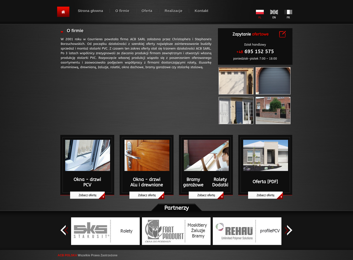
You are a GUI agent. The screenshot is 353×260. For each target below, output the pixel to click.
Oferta (147, 11)
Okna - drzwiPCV (87, 182)
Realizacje (174, 11)
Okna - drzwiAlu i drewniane (146, 182)
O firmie (122, 11)
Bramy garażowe (193, 182)
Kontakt (201, 11)
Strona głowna (90, 11)
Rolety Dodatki (220, 182)
